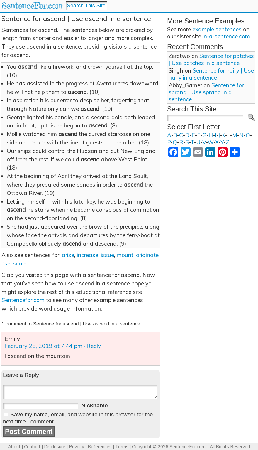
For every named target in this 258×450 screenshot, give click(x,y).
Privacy (76, 446)
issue (107, 254)
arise (68, 254)
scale (19, 263)
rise (5, 263)
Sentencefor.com (23, 300)
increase (87, 254)
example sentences (217, 29)
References (100, 446)
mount (125, 254)
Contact (32, 446)
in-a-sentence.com (226, 36)
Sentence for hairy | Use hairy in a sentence (211, 74)
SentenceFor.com (32, 6)
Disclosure (54, 446)
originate (147, 254)
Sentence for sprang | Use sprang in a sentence (206, 92)
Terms (121, 446)
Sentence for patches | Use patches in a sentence (211, 59)
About (14, 446)
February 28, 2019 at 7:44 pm (43, 345)
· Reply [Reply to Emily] (92, 345)
